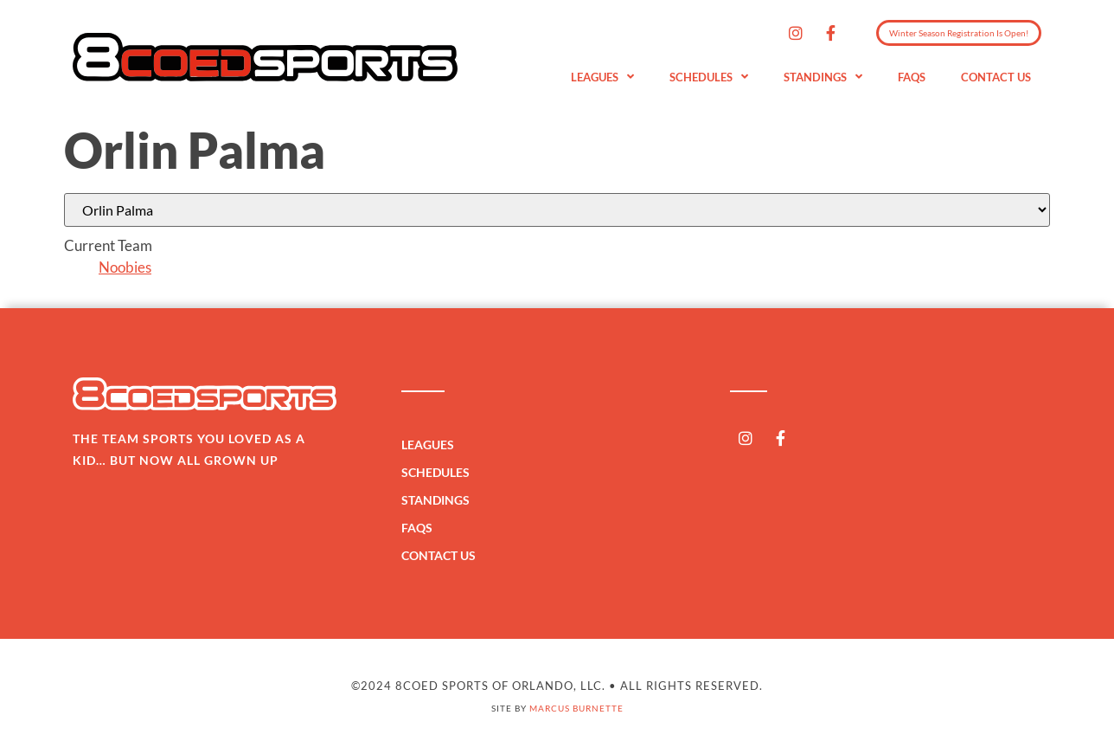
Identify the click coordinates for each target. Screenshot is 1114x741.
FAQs (911, 77)
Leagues (602, 77)
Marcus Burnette (576, 708)
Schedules (708, 77)
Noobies (125, 267)
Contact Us (996, 77)
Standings (823, 77)
